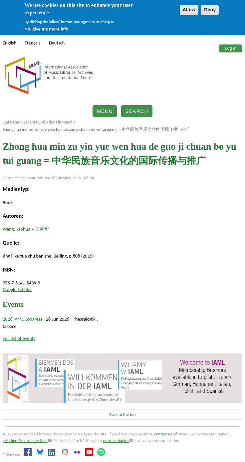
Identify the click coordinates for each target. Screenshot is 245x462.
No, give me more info (47, 29)
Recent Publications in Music (48, 121)
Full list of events (19, 338)
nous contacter (118, 440)
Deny (210, 9)
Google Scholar (17, 289)
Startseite (11, 121)
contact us (165, 433)
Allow (189, 9)
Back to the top (123, 414)
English (9, 43)
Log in (230, 48)
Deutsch (57, 43)
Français (33, 43)
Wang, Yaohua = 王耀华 (26, 229)
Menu (105, 111)
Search (136, 111)
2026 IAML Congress (22, 319)
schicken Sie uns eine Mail (27, 440)
